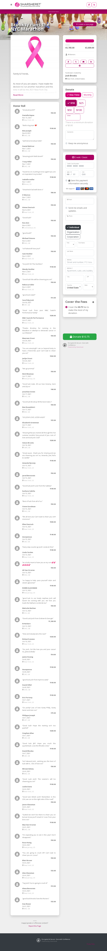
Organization (73, 232)
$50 (70, 110)
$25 (81, 103)
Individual (74, 227)
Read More (18, 95)
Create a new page (84, 24)
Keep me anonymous (78, 143)
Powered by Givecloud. (76, 347)
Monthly (88, 94)
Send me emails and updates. (77, 209)
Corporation (73, 236)
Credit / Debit (79, 157)
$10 (72, 103)
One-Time (74, 94)
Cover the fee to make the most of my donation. (78, 310)
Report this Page (35, 926)
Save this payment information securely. (78, 182)
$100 (79, 110)
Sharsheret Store (53, 11)
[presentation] (82, 325)
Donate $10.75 (79, 336)
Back (66, 24)
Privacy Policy (91, 944)
